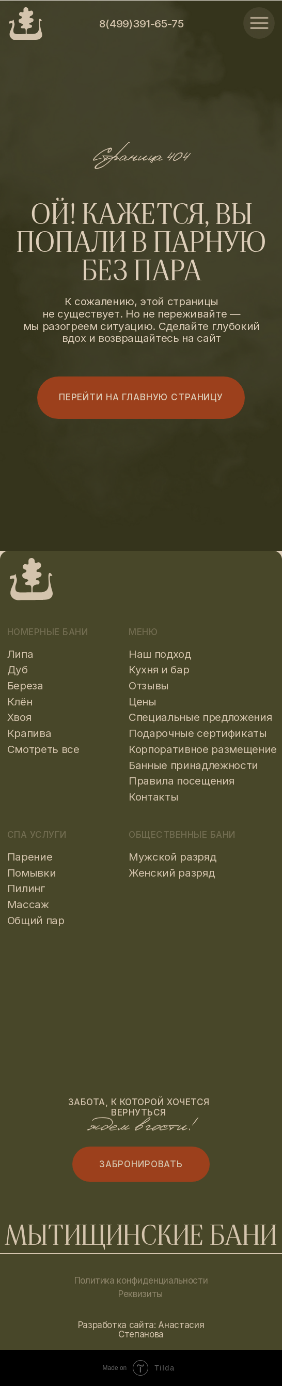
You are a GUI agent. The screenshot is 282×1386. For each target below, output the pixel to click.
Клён (20, 701)
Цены (142, 701)
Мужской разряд (172, 856)
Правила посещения (181, 780)
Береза (25, 685)
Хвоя (19, 717)
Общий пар (36, 920)
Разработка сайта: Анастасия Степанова (141, 1329)
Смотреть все (43, 749)
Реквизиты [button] (140, 1293)
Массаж (28, 904)
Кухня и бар (159, 669)
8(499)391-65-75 (141, 23)
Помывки (31, 872)
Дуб (17, 669)
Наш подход (160, 653)
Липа (20, 653)
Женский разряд (171, 872)
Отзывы (149, 685)
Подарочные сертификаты (198, 733)
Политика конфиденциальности (141, 1280)
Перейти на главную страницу (141, 396)
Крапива (29, 733)
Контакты (153, 796)
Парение (30, 856)
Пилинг (26, 888)
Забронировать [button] (141, 1163)
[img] (259, 23)
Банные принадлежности (193, 765)
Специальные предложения (200, 717)
